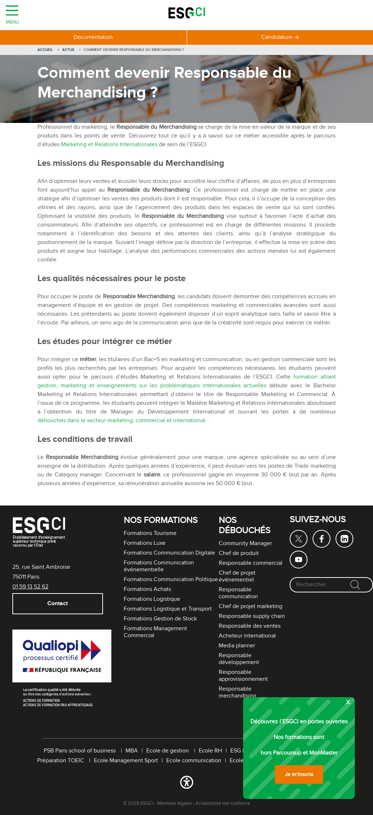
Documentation (93, 37)
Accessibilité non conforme (222, 803)
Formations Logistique (152, 599)
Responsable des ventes (250, 626)
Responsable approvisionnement (243, 676)
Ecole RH (210, 750)
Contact (57, 603)
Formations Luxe (145, 543)
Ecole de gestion (168, 750)
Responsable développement (239, 659)
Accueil (45, 50)
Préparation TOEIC (61, 760)
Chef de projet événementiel (237, 576)
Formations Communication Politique (171, 579)
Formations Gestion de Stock (160, 618)
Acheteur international (247, 635)
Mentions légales (174, 803)
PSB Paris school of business (80, 750)
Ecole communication (193, 760)
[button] (186, 784)
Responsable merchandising (237, 692)
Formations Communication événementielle (159, 566)
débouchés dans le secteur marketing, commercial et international (121, 420)
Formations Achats (147, 589)
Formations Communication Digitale (169, 553)
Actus (68, 50)
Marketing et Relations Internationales (109, 144)
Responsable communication (238, 593)
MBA (132, 750)
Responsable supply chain (252, 616)
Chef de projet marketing (250, 606)
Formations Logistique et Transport (168, 609)
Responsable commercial (250, 563)
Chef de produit (239, 553)
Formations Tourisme (150, 533)
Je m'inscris (299, 774)
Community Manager (245, 543)
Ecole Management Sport (126, 760)
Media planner (237, 645)
